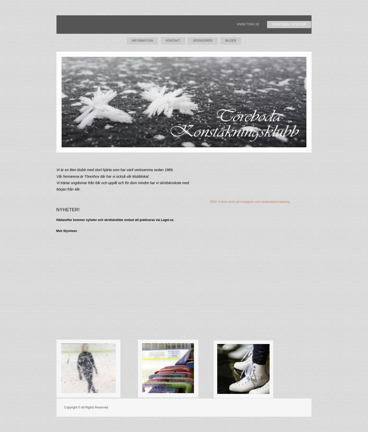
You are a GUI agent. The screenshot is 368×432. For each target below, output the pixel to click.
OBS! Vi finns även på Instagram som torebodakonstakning (250, 202)
